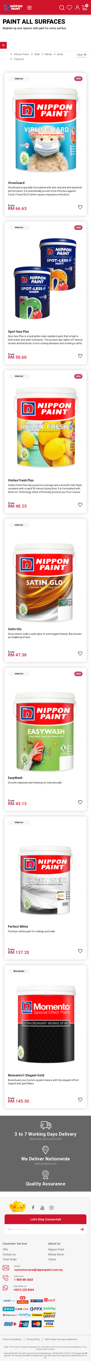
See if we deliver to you (46, 1163)
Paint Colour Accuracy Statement (61, 1339)
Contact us (9, 1254)
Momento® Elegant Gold (26, 1075)
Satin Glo (15, 629)
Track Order (10, 1259)
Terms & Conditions (12, 1339)
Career (52, 1259)
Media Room (56, 1254)
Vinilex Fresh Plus (21, 480)
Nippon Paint (56, 1249)
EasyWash (15, 778)
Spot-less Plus (18, 331)
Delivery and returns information (45, 1138)
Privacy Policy (33, 1339)
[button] (80, 205)
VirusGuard (16, 183)
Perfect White (18, 926)
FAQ (5, 1249)
